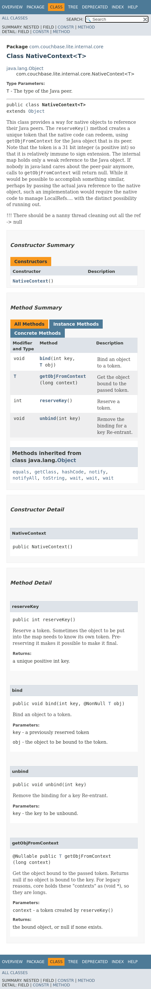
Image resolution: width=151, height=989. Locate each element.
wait (75, 478)
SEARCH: (75, 19)
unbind (48, 418)
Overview (12, 7)
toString (53, 478)
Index (118, 7)
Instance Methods (76, 324)
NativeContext (30, 281)
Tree (73, 7)
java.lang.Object (24, 68)
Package (35, 7)
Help (133, 7)
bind (45, 358)
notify (97, 471)
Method (86, 27)
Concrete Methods (37, 333)
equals (21, 471)
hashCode (73, 471)
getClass (45, 471)
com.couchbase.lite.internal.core (66, 46)
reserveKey (53, 400)
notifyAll (25, 478)
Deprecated (95, 7)
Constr (66, 27)
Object (36, 111)
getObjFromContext (63, 376)
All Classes (15, 18)
